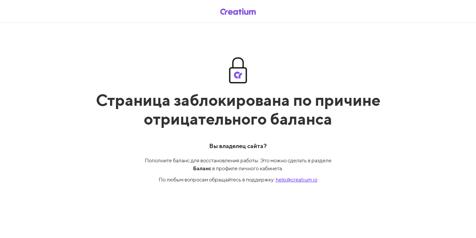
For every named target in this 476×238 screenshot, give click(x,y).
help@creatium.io (296, 180)
